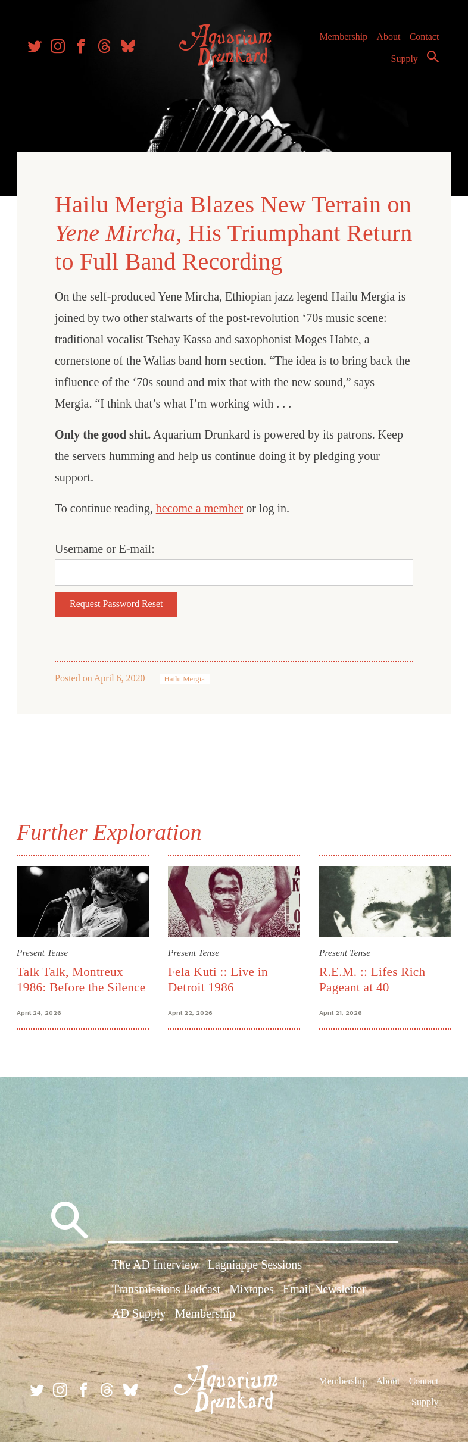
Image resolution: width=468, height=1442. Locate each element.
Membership (340, 41)
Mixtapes (251, 1289)
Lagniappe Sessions (255, 1264)
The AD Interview (155, 1264)
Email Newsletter (324, 1289)
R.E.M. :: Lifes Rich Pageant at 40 (372, 976)
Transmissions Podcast (166, 1289)
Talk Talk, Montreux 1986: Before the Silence (83, 976)
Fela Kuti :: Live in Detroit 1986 (219, 976)
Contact (421, 41)
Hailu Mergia (187, 677)
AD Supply (139, 1313)
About (385, 41)
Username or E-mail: (107, 546)
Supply (401, 63)
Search (430, 61)
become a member (202, 506)
